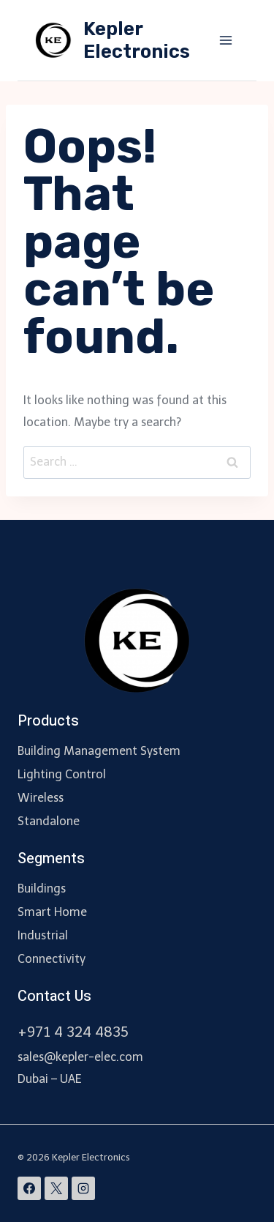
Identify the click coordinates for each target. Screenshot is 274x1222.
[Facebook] (29, 1188)
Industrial (43, 935)
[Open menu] (225, 40)
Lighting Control (62, 774)
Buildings (42, 888)
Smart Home (52, 912)
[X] (56, 1188)
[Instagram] (83, 1188)
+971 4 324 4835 (73, 1032)
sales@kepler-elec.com (80, 1057)
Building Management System (99, 751)
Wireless (41, 798)
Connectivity (51, 959)
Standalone (49, 821)
